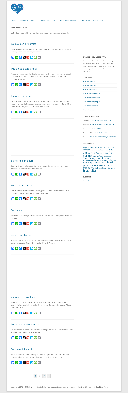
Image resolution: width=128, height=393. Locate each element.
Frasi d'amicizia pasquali (91, 102)
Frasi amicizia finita (90, 81)
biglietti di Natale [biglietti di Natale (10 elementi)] (100, 147)
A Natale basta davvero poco (100, 121)
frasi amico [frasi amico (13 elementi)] (104, 150)
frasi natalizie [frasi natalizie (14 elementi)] (101, 163)
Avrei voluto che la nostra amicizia (102, 125)
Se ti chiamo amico (22, 185)
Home (13, 20)
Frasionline (87, 181)
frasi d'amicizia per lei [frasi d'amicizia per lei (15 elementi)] (104, 160)
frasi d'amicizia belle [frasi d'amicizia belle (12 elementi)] (105, 156)
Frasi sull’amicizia (68, 20)
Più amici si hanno (21, 96)
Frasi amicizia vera (47, 20)
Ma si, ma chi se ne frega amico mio (103, 137)
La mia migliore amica (23, 43)
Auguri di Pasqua (28, 20)
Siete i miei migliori (22, 160)
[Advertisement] (42, 137)
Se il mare (16, 210)
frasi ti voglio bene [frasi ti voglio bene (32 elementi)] (106, 167)
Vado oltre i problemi (23, 297)
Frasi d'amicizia (53, 387)
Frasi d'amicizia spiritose (91, 106)
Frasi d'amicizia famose (91, 94)
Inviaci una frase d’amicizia (91, 20)
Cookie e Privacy (102, 387)
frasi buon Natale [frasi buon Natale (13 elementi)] (102, 153)
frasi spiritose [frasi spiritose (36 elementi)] (90, 167)
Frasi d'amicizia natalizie (91, 98)
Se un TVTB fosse (95, 129)
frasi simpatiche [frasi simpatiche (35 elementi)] (104, 165)
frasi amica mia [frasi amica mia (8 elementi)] (95, 150)
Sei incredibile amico (22, 349)
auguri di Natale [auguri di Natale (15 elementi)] (88, 147)
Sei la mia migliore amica (25, 324)
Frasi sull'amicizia (89, 110)
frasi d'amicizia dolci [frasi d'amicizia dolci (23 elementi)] (96, 159)
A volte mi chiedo (21, 235)
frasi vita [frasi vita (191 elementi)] (89, 170)
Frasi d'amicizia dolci (90, 89)
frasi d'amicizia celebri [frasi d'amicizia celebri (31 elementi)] (94, 158)
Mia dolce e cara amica (24, 68)
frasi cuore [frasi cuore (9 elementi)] (95, 156)
